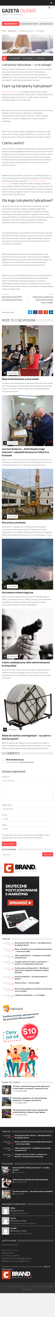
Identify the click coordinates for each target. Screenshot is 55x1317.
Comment (6, 776)
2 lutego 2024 (15, 58)
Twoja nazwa (7, 805)
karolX (13, 1218)
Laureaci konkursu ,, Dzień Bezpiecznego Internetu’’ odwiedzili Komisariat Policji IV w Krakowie (25, 452)
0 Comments (12, 373)
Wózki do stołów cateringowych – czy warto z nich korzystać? (26, 737)
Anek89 (13, 1228)
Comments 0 (28, 58)
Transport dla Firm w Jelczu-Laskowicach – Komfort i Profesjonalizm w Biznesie (31, 963)
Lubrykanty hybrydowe (10, 91)
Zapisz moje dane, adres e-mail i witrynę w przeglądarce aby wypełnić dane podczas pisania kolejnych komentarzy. (25, 836)
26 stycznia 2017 (21, 1182)
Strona (4, 825)
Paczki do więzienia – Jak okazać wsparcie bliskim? (31, 977)
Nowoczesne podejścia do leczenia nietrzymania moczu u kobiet (43, 299)
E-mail (5, 815)
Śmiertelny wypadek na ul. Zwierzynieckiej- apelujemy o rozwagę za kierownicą (30, 1099)
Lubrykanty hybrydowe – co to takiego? (30, 995)
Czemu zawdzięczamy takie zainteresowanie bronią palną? (26, 663)
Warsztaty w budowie (14, 522)
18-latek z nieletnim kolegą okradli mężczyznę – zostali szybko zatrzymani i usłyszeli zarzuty (32, 1087)
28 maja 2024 (19, 1194)
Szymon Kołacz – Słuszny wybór (27, 983)
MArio (13, 1208)
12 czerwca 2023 (21, 1103)
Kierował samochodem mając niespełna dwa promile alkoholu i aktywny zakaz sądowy (30, 1111)
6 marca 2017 (20, 1172)
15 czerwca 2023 (21, 1091)
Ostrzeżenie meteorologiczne (17, 592)
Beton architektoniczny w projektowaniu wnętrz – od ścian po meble (33, 950)
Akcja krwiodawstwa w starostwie (20, 379)
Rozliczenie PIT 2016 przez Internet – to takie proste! (31, 1169)
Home (4, 31)
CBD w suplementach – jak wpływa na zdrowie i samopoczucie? (33, 956)
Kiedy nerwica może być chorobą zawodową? (30, 1179)
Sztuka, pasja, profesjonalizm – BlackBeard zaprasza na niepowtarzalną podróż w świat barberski (32, 970)
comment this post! (27, 762)
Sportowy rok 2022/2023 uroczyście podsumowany (12, 298)
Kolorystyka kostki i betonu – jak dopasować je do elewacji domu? (33, 944)
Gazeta (19, 10)
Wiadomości (12, 31)
